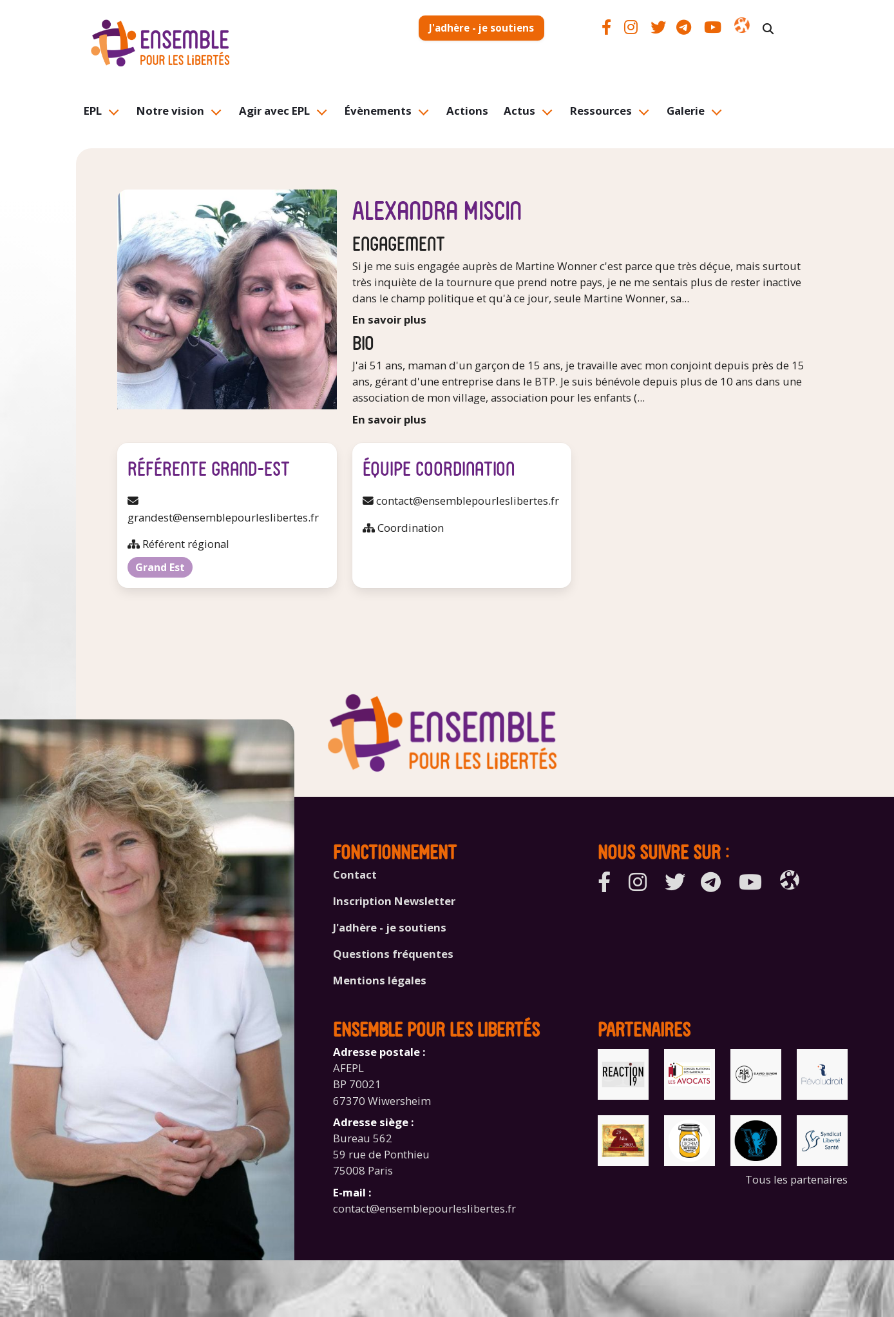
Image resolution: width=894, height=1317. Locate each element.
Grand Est (160, 567)
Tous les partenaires (796, 1179)
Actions (467, 110)
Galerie (686, 110)
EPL (93, 110)
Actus (519, 110)
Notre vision (170, 110)
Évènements (378, 110)
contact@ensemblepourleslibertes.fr (424, 1208)
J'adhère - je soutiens (481, 27)
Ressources (601, 110)
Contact (355, 874)
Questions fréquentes (393, 953)
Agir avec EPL (274, 110)
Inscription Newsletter (394, 900)
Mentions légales (379, 980)
